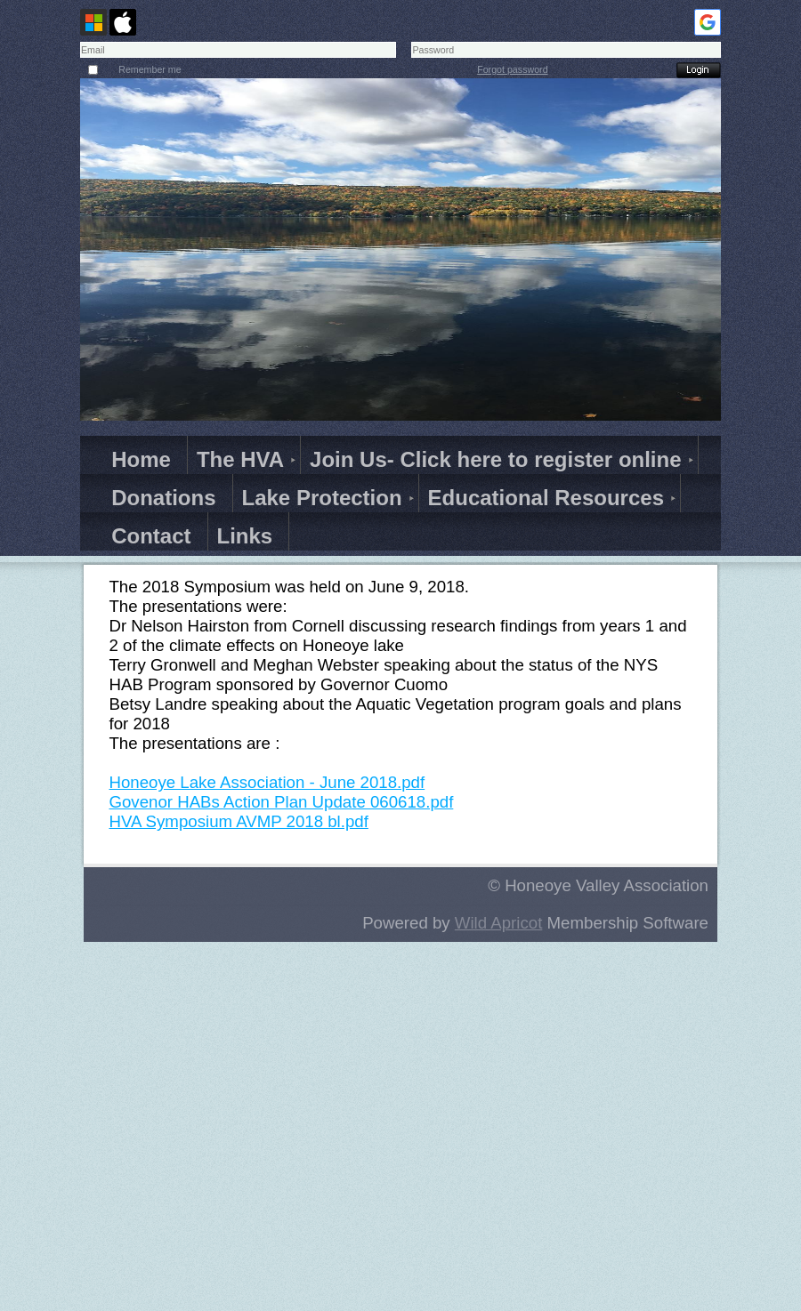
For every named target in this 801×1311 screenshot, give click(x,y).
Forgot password (512, 69)
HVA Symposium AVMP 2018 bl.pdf (238, 821)
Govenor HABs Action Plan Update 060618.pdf (281, 801)
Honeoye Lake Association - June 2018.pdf (267, 782)
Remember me (149, 69)
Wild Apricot (499, 922)
